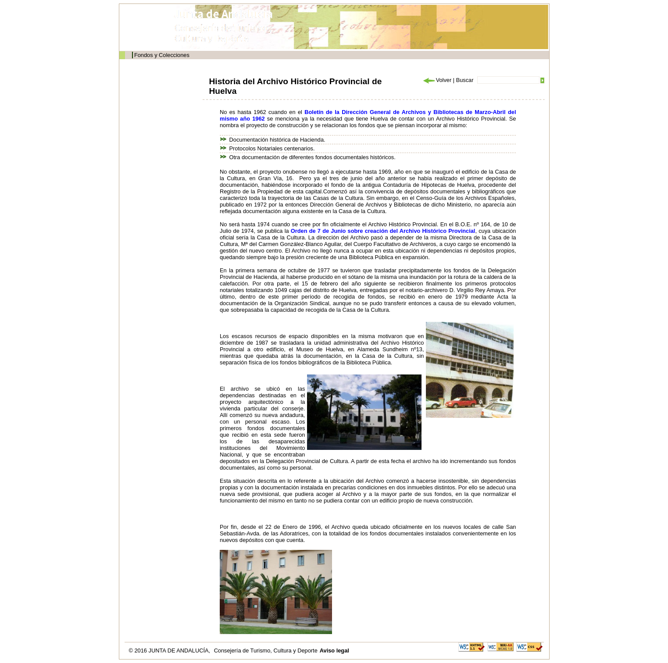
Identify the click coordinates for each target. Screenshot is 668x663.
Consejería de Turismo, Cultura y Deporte (266, 650)
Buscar (465, 80)
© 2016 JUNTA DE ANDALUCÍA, (170, 650)
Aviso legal (334, 650)
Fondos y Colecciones (161, 55)
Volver (437, 80)
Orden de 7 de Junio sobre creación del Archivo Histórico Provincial (383, 231)
